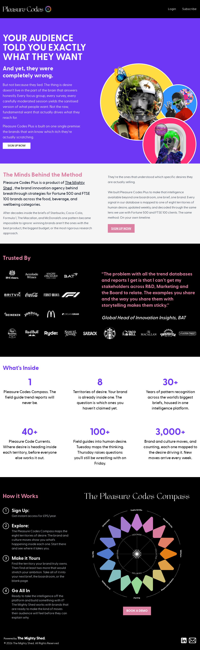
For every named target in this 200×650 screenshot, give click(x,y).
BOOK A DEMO (137, 610)
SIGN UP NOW (17, 145)
